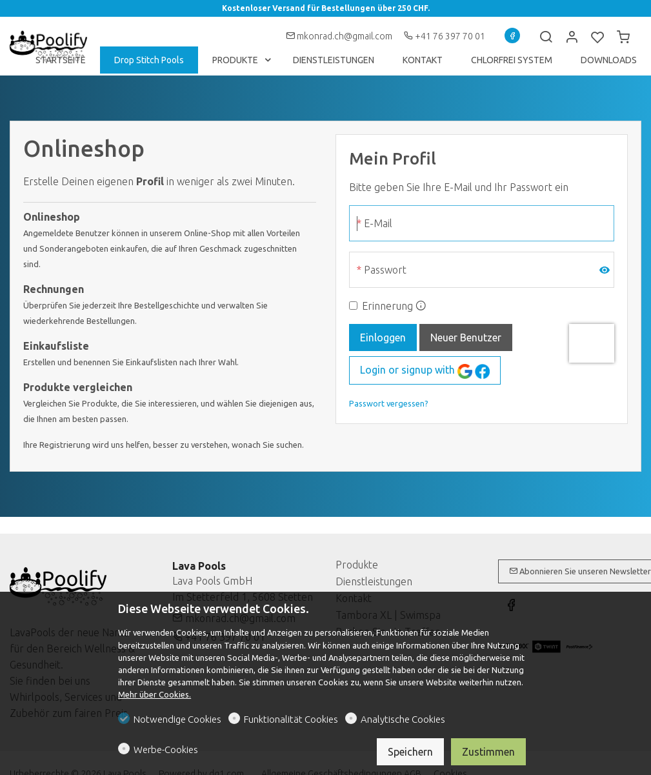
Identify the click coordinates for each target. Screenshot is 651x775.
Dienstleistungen (374, 581)
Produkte (357, 564)
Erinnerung (387, 306)
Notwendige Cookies (177, 719)
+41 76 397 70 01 (444, 36)
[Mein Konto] (572, 37)
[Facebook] (512, 35)
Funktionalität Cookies (291, 719)
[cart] (623, 37)
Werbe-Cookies (166, 749)
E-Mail (378, 223)
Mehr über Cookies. (154, 694)
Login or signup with (425, 371)
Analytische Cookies (403, 719)
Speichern (410, 752)
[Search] (546, 37)
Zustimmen (488, 752)
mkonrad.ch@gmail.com (340, 36)
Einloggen (383, 337)
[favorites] (597, 37)
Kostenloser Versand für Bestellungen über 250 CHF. (326, 8)
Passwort (385, 270)
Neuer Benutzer (465, 337)
